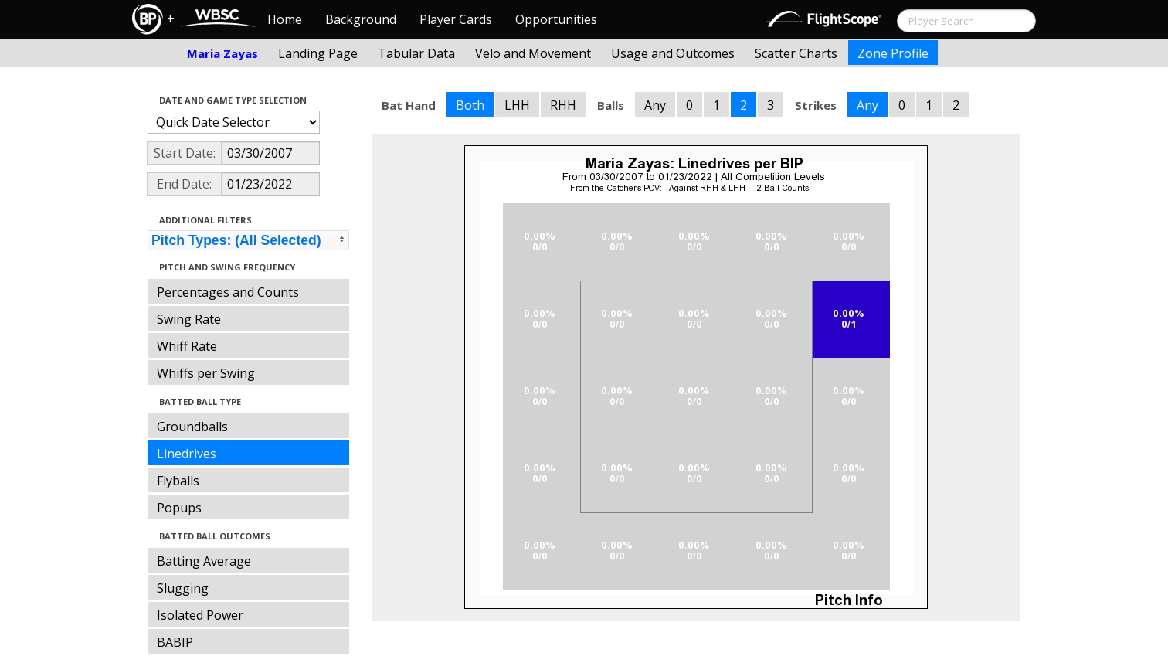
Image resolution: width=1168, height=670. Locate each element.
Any (655, 105)
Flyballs (178, 480)
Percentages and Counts (228, 292)
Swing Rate (189, 319)
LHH (517, 105)
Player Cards (455, 19)
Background (360, 19)
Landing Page (318, 53)
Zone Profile (893, 53)
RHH (563, 105)
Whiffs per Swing (206, 373)
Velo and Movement (533, 53)
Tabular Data (416, 53)
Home (284, 19)
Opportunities (556, 19)
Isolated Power (200, 615)
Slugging (183, 588)
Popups (179, 507)
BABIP (175, 642)
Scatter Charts (796, 53)
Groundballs (192, 426)
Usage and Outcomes (673, 53)
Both (470, 105)
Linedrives (186, 453)
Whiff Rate (187, 346)
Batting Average (204, 561)
